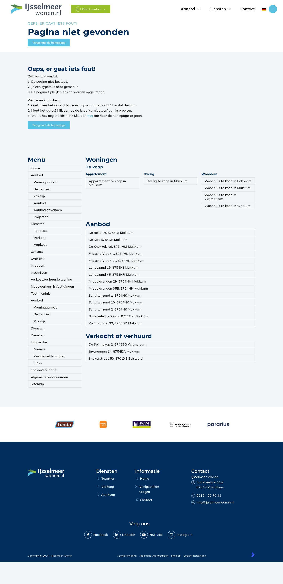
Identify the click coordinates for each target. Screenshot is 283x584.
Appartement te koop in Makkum (107, 183)
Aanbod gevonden (48, 210)
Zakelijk (39, 196)
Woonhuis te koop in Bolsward (228, 181)
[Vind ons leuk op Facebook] (96, 534)
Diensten (38, 224)
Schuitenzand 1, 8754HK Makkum (115, 295)
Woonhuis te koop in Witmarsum (220, 197)
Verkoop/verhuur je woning (51, 279)
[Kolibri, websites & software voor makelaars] (253, 554)
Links (38, 363)
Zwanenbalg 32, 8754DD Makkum (115, 323)
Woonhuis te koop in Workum (227, 206)
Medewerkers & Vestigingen (52, 286)
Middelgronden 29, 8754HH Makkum (117, 281)
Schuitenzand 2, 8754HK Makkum (115, 309)
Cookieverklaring (44, 370)
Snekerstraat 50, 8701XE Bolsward (116, 358)
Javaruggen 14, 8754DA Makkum (114, 351)
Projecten (41, 217)
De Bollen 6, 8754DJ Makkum (111, 233)
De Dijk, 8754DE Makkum (108, 240)
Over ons (37, 259)
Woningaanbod (46, 182)
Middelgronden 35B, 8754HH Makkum (118, 288)
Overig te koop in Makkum (167, 181)
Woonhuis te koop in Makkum (228, 188)
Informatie (39, 342)
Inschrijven (39, 272)
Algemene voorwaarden (49, 377)
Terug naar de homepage (48, 42)
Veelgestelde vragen (49, 356)
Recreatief (42, 189)
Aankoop (40, 244)
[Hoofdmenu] (273, 9)
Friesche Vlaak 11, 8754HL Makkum (116, 261)
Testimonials (40, 293)
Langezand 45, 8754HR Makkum (114, 274)
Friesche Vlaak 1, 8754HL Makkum (115, 253)
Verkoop (40, 238)
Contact (37, 251)
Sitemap (37, 384)
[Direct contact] (90, 9)
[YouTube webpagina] (151, 534)
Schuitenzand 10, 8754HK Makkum (116, 302)
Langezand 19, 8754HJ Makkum (113, 267)
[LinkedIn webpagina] (124, 534)
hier (90, 116)
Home (35, 168)
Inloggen (37, 265)
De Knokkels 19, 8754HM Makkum (115, 246)
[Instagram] (179, 534)
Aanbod (37, 175)
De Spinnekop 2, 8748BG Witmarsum (117, 344)
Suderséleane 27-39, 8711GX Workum (118, 316)
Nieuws (39, 349)
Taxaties (40, 231)
